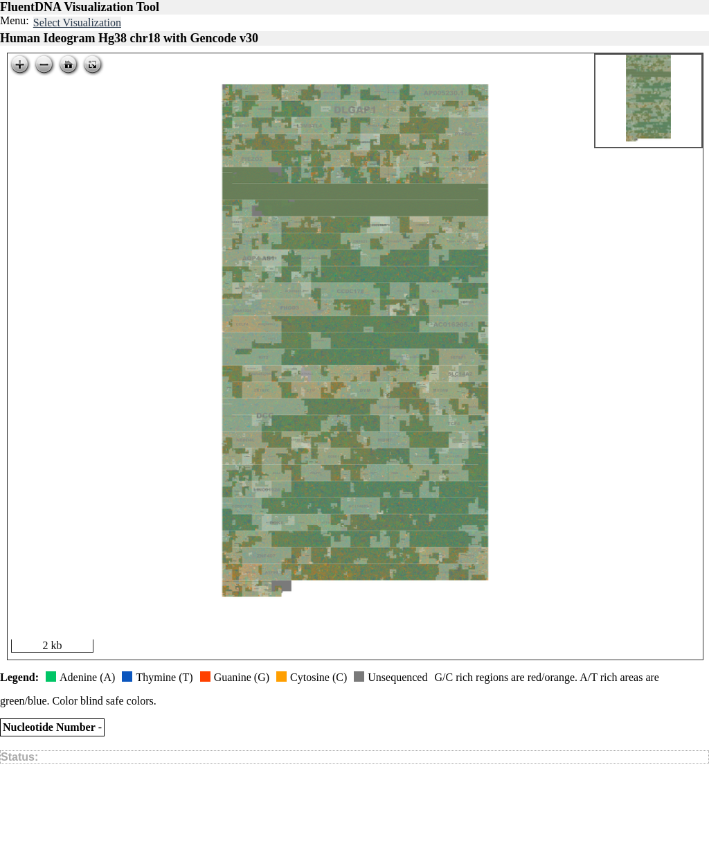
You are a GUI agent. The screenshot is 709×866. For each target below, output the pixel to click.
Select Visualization (77, 22)
